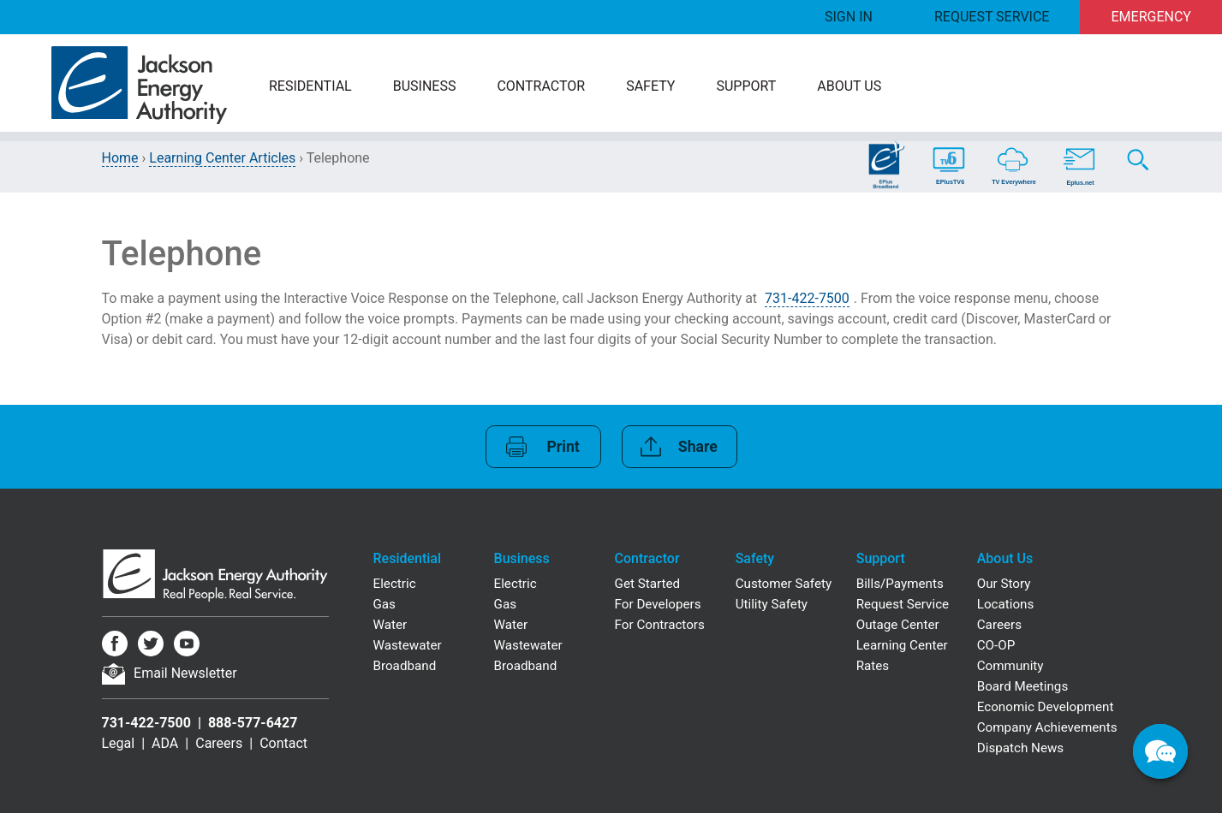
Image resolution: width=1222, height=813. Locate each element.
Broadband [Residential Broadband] (405, 666)
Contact (283, 743)
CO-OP (996, 645)
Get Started (648, 583)
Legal (118, 743)
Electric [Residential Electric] (394, 583)
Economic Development (1045, 707)
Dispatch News (1020, 748)
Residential (310, 86)
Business (424, 86)
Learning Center (902, 645)
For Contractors (660, 624)
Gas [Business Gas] (505, 604)
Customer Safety (784, 583)
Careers (218, 743)
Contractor (541, 86)
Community (1010, 666)
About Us (849, 86)
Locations (1005, 604)
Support (746, 86)
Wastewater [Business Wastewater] (528, 645)
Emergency (1151, 17)
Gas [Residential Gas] (384, 604)
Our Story (1004, 583)
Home (120, 158)
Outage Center (897, 624)
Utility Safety (772, 604)
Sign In (849, 17)
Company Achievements (1047, 727)
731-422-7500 (807, 298)
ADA (165, 743)
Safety (650, 86)
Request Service (991, 17)
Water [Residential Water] (390, 624)
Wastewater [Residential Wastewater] (407, 645)
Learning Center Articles (222, 158)
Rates (872, 666)
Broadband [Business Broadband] (525, 666)
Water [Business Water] (511, 624)
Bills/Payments (900, 583)
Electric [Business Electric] (515, 583)
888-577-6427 (252, 723)
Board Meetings (1023, 686)
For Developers (658, 604)
